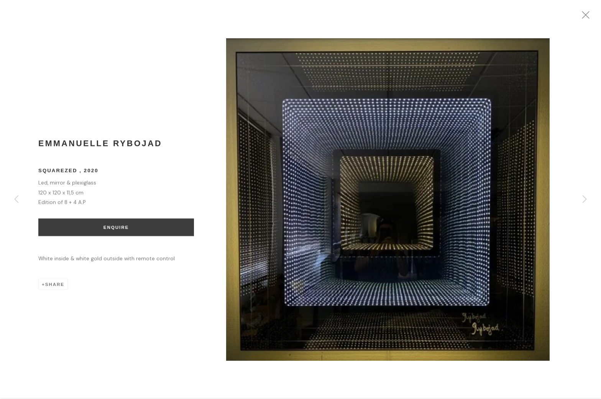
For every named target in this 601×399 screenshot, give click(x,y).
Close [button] (591, 17)
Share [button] (54, 287)
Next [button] (584, 199)
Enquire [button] (116, 231)
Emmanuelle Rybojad (100, 147)
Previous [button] (16, 199)
